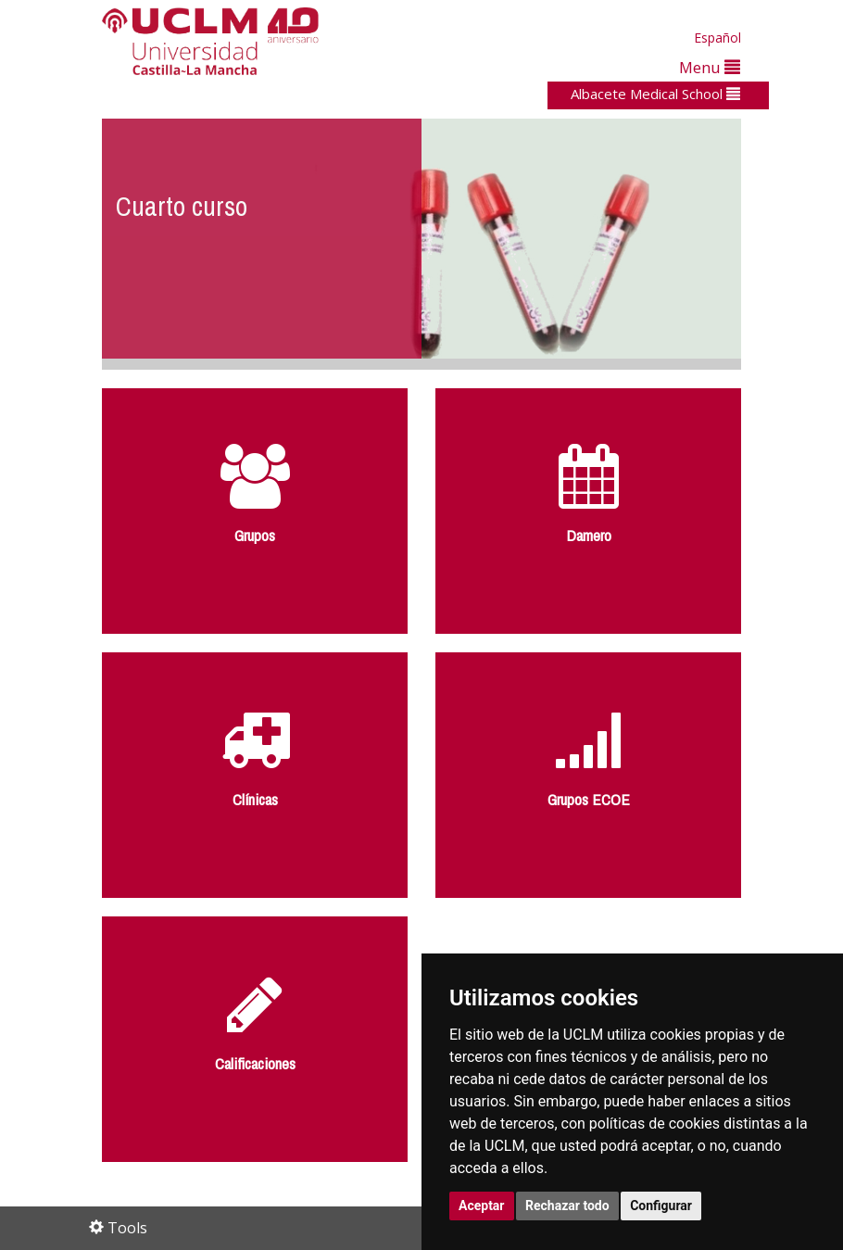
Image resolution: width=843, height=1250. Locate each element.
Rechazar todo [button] (567, 1205)
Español (717, 37)
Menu (709, 67)
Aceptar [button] (482, 1205)
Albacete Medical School (655, 93)
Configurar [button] (661, 1205)
